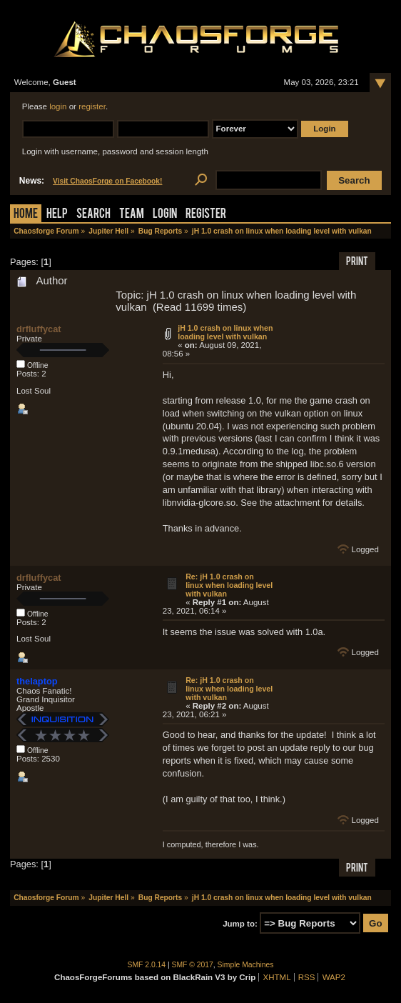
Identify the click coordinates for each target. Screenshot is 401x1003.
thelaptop (37, 681)
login (57, 106)
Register (206, 214)
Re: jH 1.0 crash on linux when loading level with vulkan (229, 585)
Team (131, 214)
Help (57, 214)
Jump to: (240, 923)
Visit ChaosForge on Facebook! (107, 181)
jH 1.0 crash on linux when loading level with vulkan (225, 332)
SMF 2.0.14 (147, 965)
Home (26, 214)
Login (165, 214)
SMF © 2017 (192, 965)
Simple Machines (246, 965)
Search (93, 214)
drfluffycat (38, 329)
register (92, 106)
